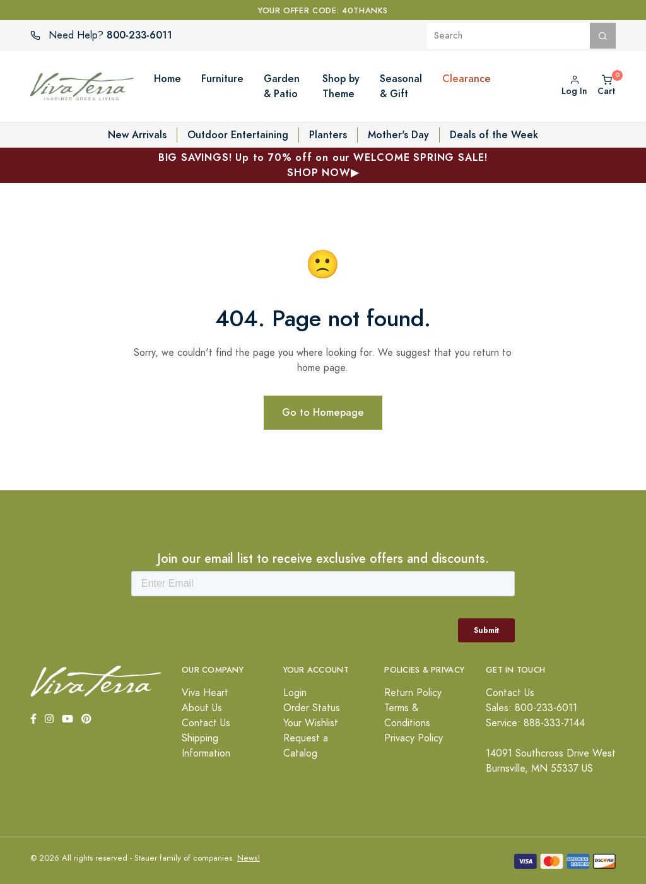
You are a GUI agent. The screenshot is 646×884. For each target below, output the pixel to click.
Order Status (311, 708)
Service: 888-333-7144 (535, 723)
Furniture (222, 78)
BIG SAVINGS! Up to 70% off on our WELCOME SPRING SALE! (323, 165)
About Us (202, 708)
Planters (328, 134)
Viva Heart (205, 693)
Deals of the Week (494, 134)
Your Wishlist (310, 723)
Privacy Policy (413, 738)
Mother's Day (398, 134)
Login (295, 693)
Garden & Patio (282, 86)
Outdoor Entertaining (237, 134)
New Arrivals (137, 134)
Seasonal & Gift (401, 86)
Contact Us (206, 723)
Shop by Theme (341, 86)
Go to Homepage (323, 412)
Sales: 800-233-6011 (531, 708)
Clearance (466, 78)
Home (167, 78)
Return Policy (413, 693)
